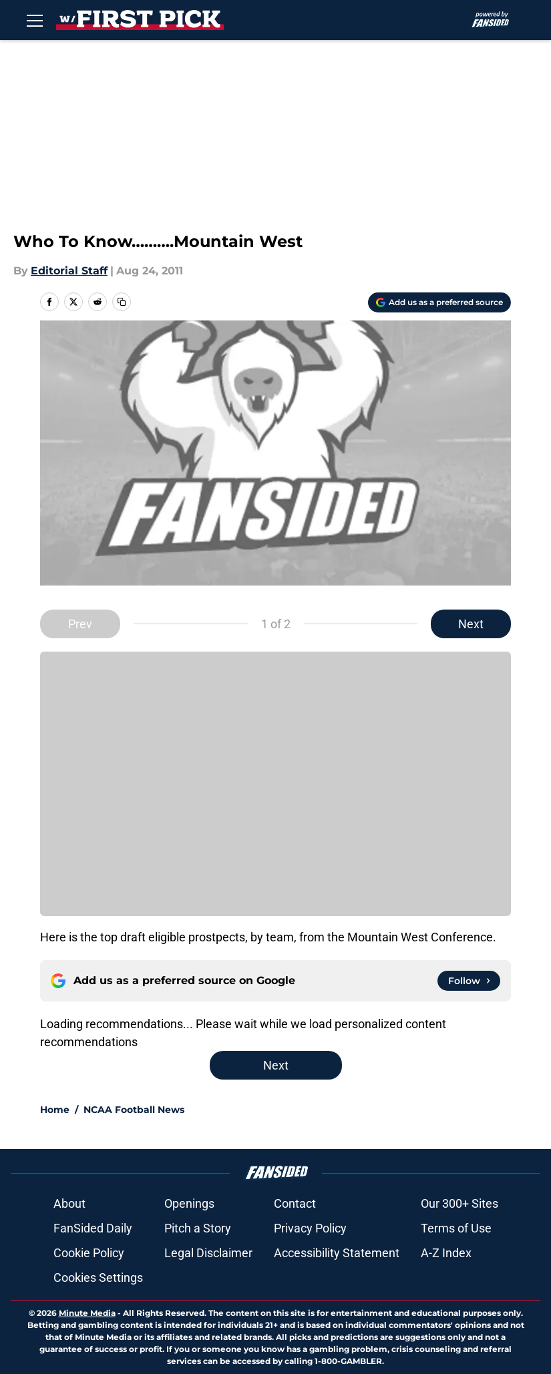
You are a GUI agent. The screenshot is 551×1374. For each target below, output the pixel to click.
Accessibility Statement (336, 1253)
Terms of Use (456, 1228)
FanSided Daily (92, 1228)
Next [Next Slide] (471, 624)
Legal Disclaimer (208, 1253)
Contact (295, 1203)
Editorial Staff (69, 270)
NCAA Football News (133, 1110)
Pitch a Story (197, 1228)
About (69, 1203)
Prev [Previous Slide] (80, 624)
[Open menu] (35, 20)
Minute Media (87, 1313)
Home (54, 1110)
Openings (189, 1203)
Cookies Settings (98, 1278)
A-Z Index (446, 1253)
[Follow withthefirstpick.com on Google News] (468, 981)
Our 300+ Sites (459, 1203)
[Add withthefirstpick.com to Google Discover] (439, 302)
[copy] (121, 301)
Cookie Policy (88, 1253)
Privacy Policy (310, 1228)
